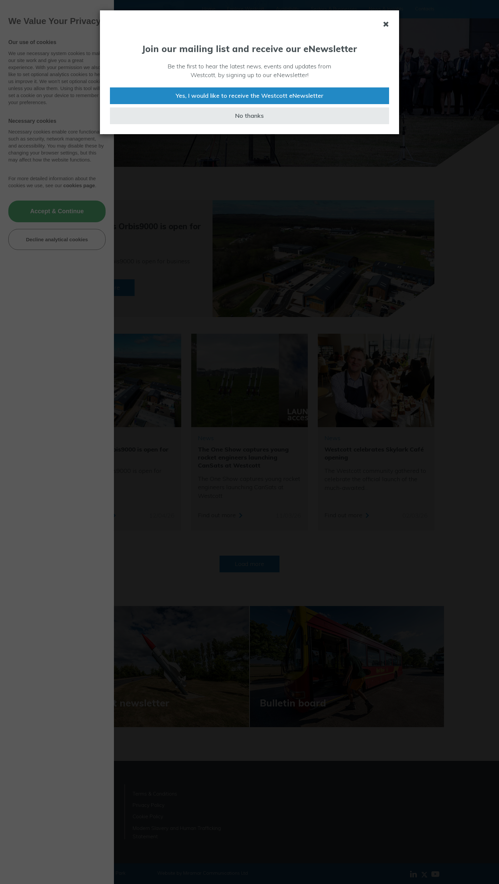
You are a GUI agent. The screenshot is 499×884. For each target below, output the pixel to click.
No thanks (249, 115)
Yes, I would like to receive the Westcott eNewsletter (249, 95)
